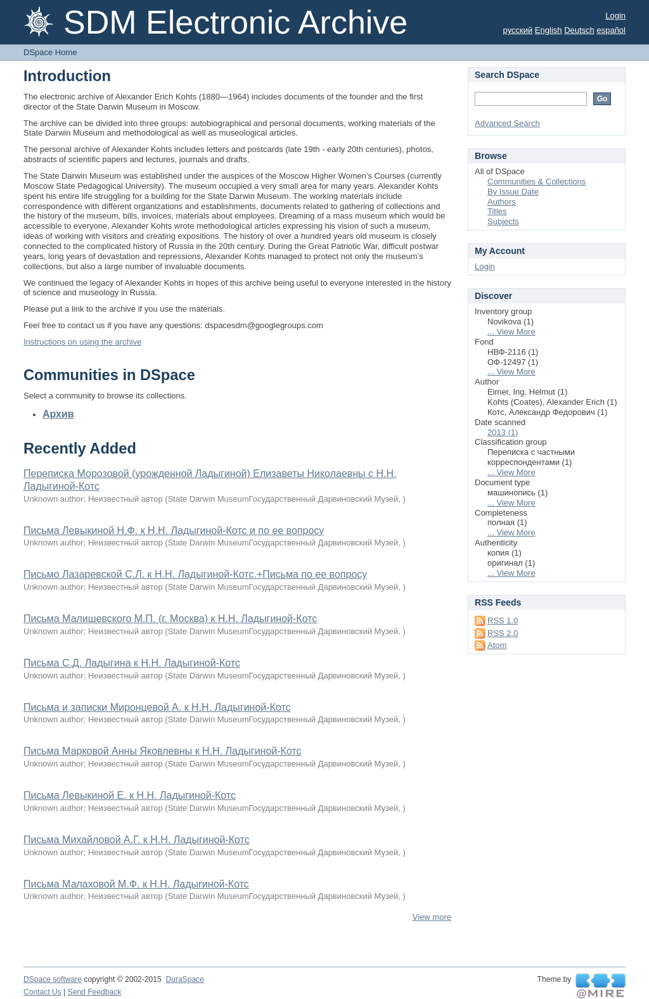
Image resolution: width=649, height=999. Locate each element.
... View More (511, 331)
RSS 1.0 (502, 620)
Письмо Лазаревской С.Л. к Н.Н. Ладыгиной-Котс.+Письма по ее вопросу (195, 574)
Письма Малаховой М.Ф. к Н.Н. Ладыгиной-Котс (136, 884)
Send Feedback (95, 992)
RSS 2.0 (502, 633)
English (548, 30)
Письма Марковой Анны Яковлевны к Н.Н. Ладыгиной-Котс (162, 751)
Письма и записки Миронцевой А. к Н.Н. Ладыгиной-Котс (157, 707)
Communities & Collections (536, 181)
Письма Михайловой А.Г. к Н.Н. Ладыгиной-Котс (136, 839)
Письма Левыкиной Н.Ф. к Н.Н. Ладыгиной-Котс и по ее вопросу (173, 530)
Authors (501, 202)
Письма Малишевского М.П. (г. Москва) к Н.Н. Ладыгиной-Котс (170, 618)
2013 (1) (502, 432)
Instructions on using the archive (82, 342)
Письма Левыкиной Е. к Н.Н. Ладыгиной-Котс (129, 795)
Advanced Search (507, 123)
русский (518, 30)
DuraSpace (184, 979)
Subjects (503, 221)
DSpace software (52, 979)
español (611, 30)
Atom (496, 645)
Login (615, 15)
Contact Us (42, 992)
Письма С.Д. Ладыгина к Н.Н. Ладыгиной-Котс (131, 663)
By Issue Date (513, 191)
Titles (497, 211)
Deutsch (579, 30)
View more (432, 917)
